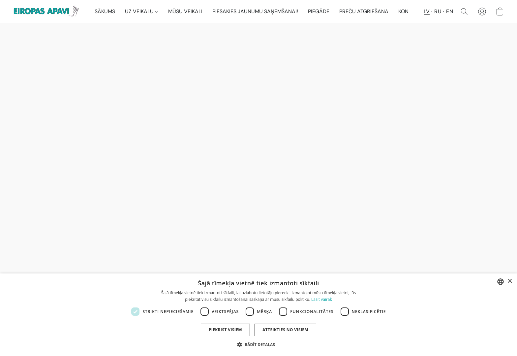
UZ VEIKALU (141, 11)
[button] (47, 11)
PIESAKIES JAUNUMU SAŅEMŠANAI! (255, 11)
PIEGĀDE (318, 11)
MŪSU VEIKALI (185, 11)
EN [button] (449, 11)
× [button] (509, 281)
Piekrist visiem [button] (225, 330)
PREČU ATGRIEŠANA (363, 11)
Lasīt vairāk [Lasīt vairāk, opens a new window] (321, 299)
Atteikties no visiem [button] (285, 330)
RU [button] (437, 11)
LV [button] (427, 11)
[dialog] (258, 314)
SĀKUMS (105, 11)
